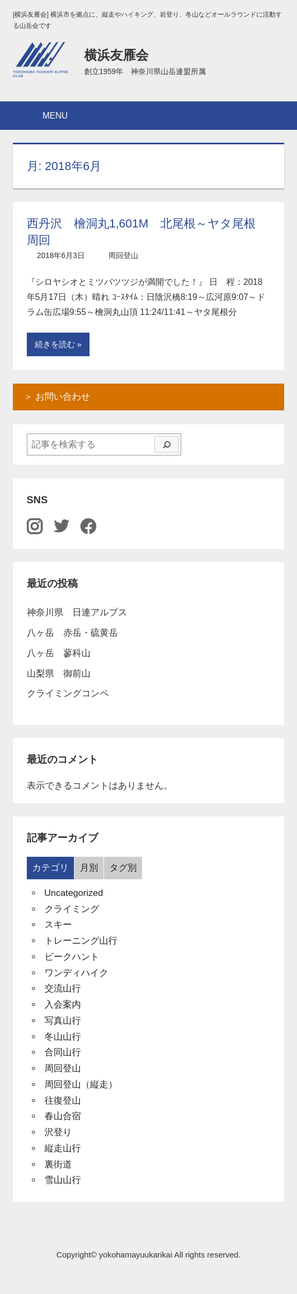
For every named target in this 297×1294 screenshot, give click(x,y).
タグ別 (123, 868)
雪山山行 (62, 1180)
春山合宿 (62, 1116)
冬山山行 (62, 1037)
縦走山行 (62, 1148)
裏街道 (58, 1164)
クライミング (71, 909)
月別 (89, 868)
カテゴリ (50, 868)
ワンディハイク (76, 973)
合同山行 (62, 1052)
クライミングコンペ (68, 693)
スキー (58, 925)
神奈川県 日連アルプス (77, 612)
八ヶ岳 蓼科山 (59, 653)
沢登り (58, 1132)
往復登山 (62, 1101)
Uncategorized (73, 893)
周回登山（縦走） (80, 1084)
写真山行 (62, 1021)
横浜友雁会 (116, 55)
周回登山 (123, 255)
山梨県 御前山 (59, 673)
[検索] (166, 444)
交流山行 (62, 988)
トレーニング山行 (80, 941)
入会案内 (62, 1004)
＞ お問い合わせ (57, 397)
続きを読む (55, 344)
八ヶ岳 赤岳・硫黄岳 (72, 633)
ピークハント (71, 957)
